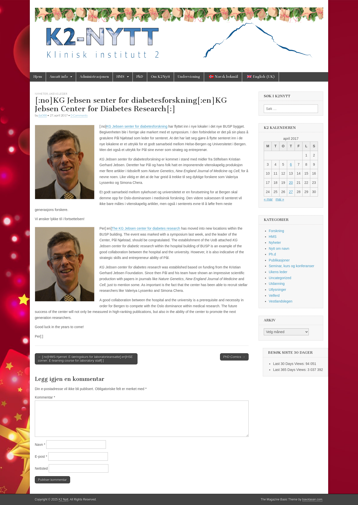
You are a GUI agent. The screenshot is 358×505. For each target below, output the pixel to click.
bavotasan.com (312, 499)
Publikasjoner (279, 260)
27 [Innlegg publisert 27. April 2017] (291, 192)
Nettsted (41, 468)
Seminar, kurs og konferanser (291, 266)
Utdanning (277, 284)
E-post (41, 456)
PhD (139, 77)
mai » (279, 199)
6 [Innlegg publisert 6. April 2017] (291, 164)
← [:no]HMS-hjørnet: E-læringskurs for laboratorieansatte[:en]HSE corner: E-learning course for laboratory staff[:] (85, 359)
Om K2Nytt (160, 77)
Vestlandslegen (280, 301)
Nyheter (41, 93)
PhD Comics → (234, 357)
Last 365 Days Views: (290, 370)
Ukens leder (58, 93)
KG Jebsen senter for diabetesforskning (136, 126)
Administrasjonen (94, 77)
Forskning (276, 231)
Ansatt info (59, 77)
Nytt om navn (279, 249)
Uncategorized (280, 278)
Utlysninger (277, 290)
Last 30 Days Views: (289, 364)
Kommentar (45, 397)
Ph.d (272, 254)
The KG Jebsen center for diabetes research (146, 228)
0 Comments (79, 115)
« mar (268, 199)
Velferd (274, 296)
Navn (40, 445)
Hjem (38, 77)
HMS (121, 77)
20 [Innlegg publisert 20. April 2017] (291, 183)
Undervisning (189, 77)
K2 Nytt (63, 499)
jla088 (43, 115)
